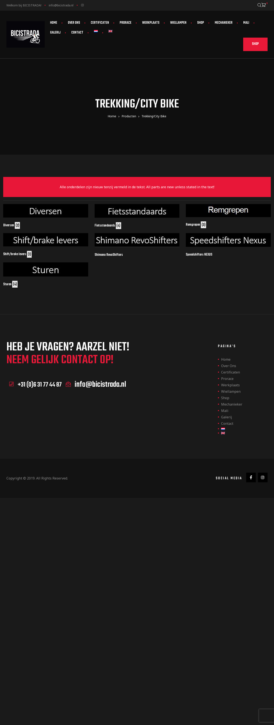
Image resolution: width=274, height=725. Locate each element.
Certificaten (100, 23)
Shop (200, 23)
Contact (77, 32)
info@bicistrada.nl (61, 5)
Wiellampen (178, 23)
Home (53, 23)
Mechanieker (223, 23)
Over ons (74, 23)
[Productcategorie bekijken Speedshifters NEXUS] (228, 245)
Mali (246, 23)
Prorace (125, 23)
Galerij (55, 32)
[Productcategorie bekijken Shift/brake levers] (45, 245)
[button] (255, 44)
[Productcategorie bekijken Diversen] (45, 216)
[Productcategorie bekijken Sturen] (45, 274)
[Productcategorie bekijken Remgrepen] (228, 215)
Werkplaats (150, 23)
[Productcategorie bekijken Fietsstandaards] (137, 216)
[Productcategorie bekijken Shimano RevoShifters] (137, 245)
